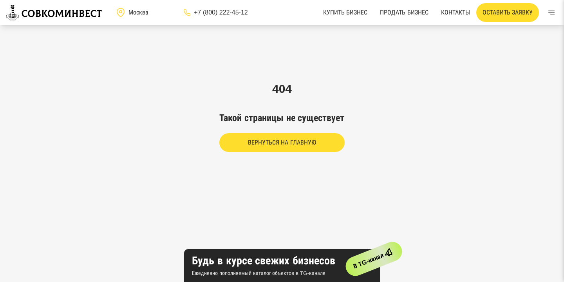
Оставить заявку (508, 12)
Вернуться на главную (282, 142)
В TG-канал (374, 257)
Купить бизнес (345, 12)
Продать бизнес (404, 12)
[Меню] (551, 12)
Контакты (455, 12)
